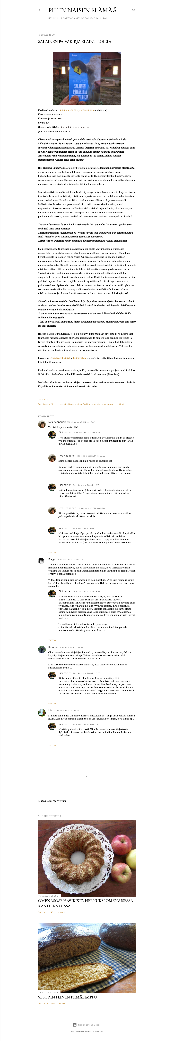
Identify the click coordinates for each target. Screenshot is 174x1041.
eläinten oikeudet (57, 404)
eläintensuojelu (74, 404)
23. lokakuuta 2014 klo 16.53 (86, 432)
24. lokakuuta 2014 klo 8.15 (86, 485)
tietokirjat (119, 404)
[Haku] (134, 9)
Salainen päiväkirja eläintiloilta (76, 110)
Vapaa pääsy (89, 18)
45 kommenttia (58, 912)
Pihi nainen (65, 432)
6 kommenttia (58, 1003)
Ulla (50, 710)
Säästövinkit (70, 18)
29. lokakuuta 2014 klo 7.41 (86, 724)
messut (110, 404)
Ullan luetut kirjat (60, 358)
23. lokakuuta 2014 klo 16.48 (81, 422)
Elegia (52, 559)
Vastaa (52, 552)
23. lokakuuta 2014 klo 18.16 (86, 591)
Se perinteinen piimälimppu (67, 997)
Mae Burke (98, 1031)
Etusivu (53, 18)
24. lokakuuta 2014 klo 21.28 (69, 647)
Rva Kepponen (57, 422)
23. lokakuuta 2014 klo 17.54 (70, 559)
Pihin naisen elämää (82, 10)
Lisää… (104, 18)
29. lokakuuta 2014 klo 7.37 (86, 528)
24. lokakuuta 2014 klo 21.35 (86, 673)
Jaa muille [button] (43, 399)
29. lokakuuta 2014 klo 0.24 (91, 508)
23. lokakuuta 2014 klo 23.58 (91, 456)
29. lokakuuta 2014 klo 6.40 (67, 710)
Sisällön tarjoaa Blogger (87, 1025)
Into (104, 404)
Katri (51, 647)
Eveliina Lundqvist (92, 404)
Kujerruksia (79, 358)
